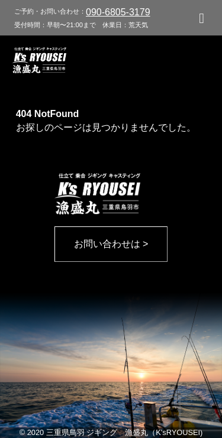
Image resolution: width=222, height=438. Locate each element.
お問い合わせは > (111, 244)
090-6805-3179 (118, 12)
